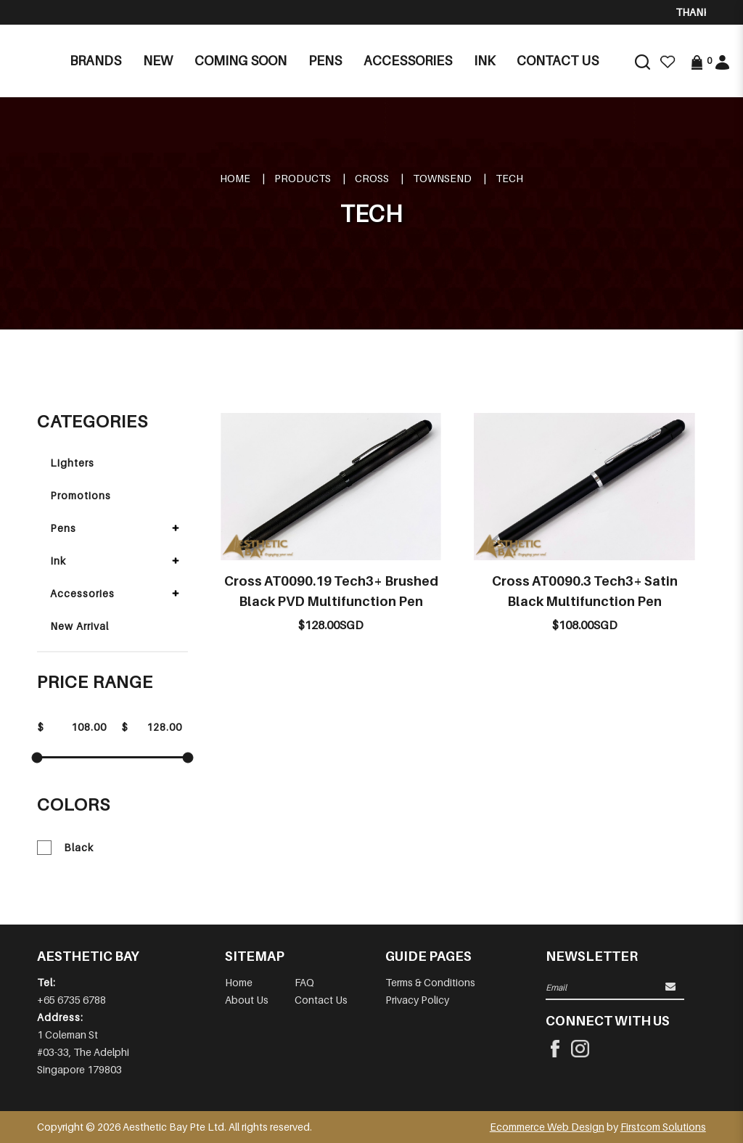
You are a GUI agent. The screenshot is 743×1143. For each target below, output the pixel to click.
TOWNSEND (442, 178)
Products (302, 178)
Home (235, 178)
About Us (246, 1000)
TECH (509, 178)
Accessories (82, 593)
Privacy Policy (417, 1000)
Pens (63, 528)
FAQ (304, 982)
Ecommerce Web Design (547, 1127)
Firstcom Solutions (663, 1127)
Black (65, 847)
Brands (95, 60)
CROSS (372, 178)
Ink (58, 560)
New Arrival (79, 626)
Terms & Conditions (430, 982)
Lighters (72, 462)
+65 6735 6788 (71, 1000)
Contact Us (321, 1000)
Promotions (80, 495)
